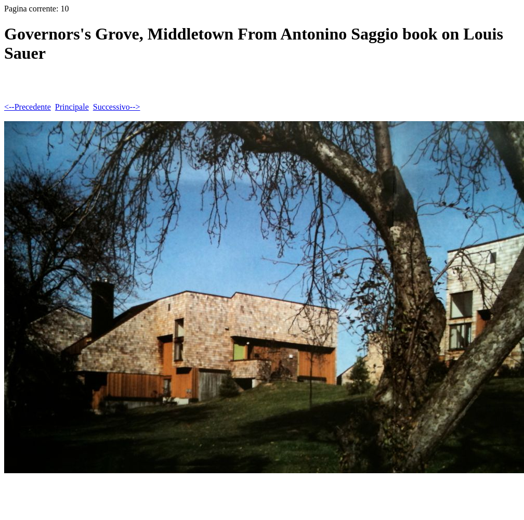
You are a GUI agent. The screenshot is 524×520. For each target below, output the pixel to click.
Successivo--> (116, 106)
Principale (72, 106)
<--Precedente (27, 106)
